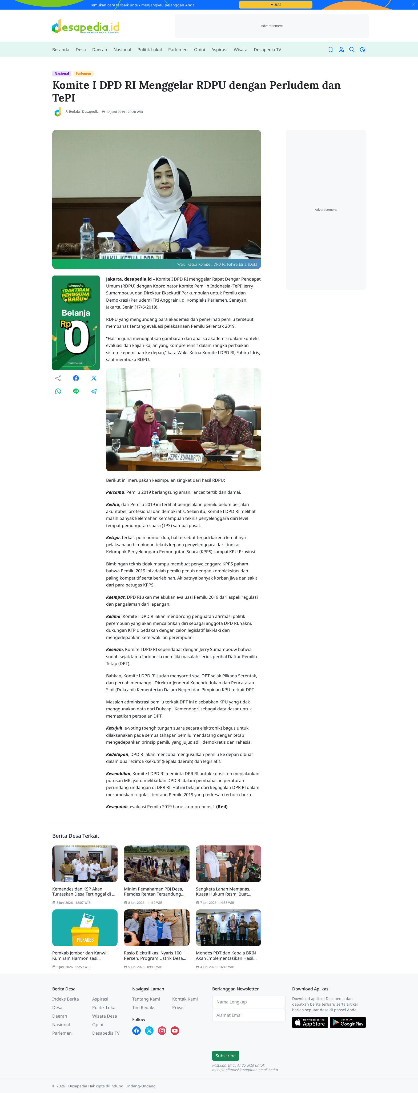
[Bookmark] (330, 49)
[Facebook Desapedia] (136, 1030)
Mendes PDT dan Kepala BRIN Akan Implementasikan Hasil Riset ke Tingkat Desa (226, 955)
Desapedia (77, 1085)
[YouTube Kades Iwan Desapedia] (175, 1030)
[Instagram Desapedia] (162, 1030)
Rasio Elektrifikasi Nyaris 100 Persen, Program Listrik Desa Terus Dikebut (153, 955)
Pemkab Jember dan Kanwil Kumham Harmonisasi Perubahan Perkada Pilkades (81, 955)
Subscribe (226, 1056)
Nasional (62, 73)
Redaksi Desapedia (82, 111)
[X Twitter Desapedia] (149, 1030)
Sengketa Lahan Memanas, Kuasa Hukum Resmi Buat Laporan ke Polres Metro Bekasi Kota (228, 891)
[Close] (413, 5)
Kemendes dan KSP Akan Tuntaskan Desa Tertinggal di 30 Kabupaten (84, 891)
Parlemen (83, 73)
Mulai (291, 4)
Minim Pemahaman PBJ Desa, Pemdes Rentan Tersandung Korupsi (153, 891)
